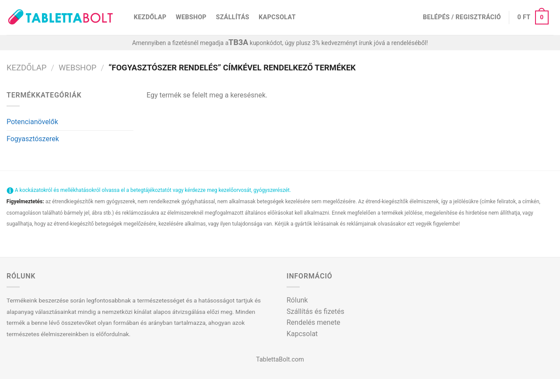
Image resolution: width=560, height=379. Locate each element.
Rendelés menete (313, 322)
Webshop (191, 17)
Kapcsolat (277, 17)
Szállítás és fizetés (315, 311)
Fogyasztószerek (33, 139)
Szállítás (232, 17)
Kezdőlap (150, 17)
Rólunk (297, 300)
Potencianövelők (32, 122)
